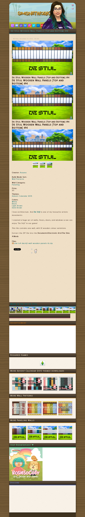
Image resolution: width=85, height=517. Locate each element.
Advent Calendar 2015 (22, 196)
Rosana (23, 173)
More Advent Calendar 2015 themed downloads (37, 371)
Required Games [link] (19, 355)
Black (14, 204)
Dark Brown (17, 208)
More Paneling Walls (22, 420)
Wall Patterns (18, 179)
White (14, 202)
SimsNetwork (34, 14)
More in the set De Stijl (23, 304)
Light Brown (17, 206)
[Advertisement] (28, 279)
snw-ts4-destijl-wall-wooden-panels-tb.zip (33, 243)
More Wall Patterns (21, 395)
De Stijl (37, 212)
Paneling (16, 185)
